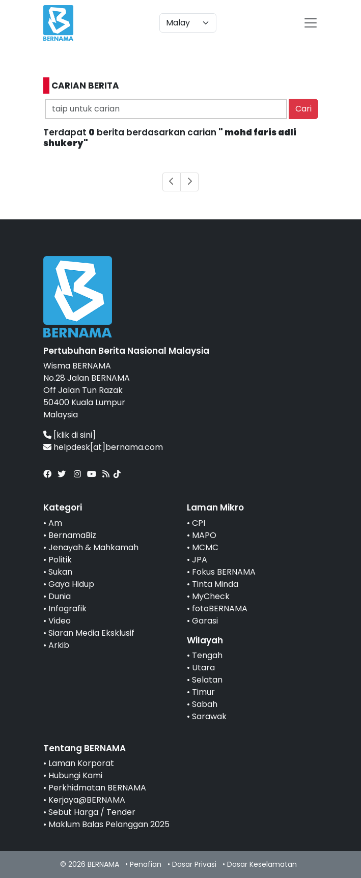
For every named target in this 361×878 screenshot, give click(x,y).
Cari (303, 109)
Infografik (67, 608)
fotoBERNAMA (219, 608)
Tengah (207, 655)
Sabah (204, 704)
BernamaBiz (72, 535)
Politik (60, 559)
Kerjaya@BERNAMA (86, 800)
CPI (198, 523)
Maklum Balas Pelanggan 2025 (109, 824)
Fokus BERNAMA (224, 572)
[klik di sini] (74, 435)
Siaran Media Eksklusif (91, 633)
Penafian (145, 864)
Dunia (59, 596)
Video (59, 621)
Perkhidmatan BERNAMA (97, 788)
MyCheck (211, 596)
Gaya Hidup (71, 584)
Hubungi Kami (75, 775)
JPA (199, 559)
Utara (203, 667)
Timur (203, 692)
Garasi (205, 621)
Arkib (58, 645)
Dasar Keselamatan (262, 864)
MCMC (205, 547)
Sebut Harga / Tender (91, 812)
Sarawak (209, 716)
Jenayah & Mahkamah (93, 547)
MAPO (204, 535)
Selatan (207, 680)
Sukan (60, 572)
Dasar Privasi (194, 864)
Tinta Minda (215, 584)
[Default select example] (187, 23)
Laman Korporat (81, 763)
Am (55, 523)
